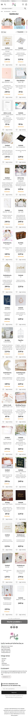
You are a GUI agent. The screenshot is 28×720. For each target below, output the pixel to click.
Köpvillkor (4, 658)
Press (3, 661)
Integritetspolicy (5, 665)
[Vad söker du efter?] (14, 8)
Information (24, 1)
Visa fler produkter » (14, 622)
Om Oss (3, 660)
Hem (2, 11)
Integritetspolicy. (18, 697)
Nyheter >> (14, 1)
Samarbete (4, 663)
